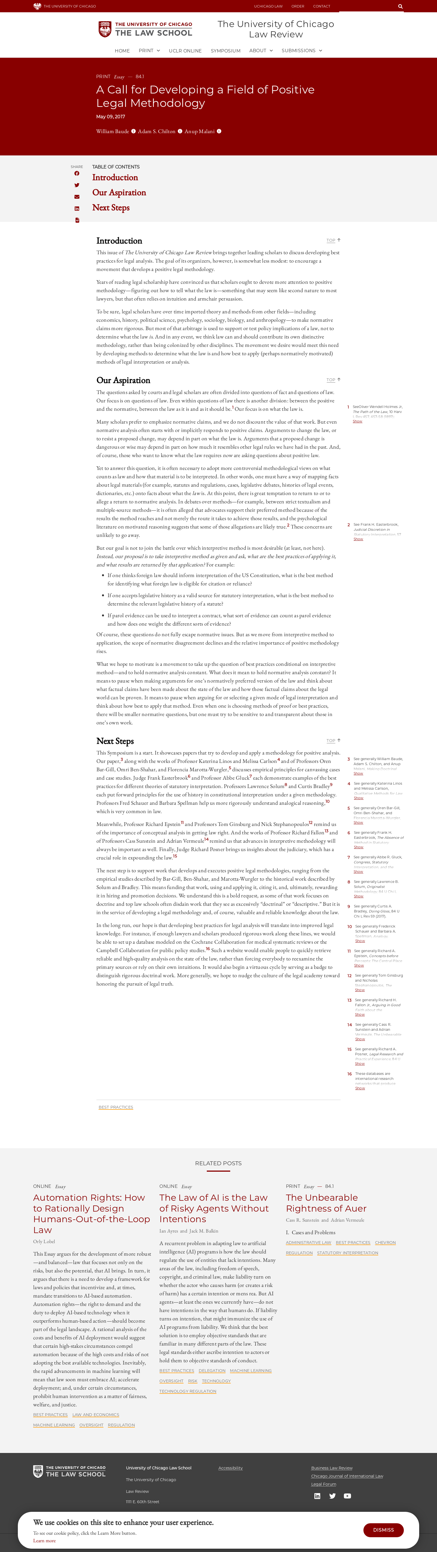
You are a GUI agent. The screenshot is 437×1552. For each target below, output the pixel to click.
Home (122, 51)
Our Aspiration (119, 192)
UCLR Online (185, 51)
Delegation (212, 1370)
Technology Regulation (187, 1391)
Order (298, 6)
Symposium (226, 51)
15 (175, 856)
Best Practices (116, 1107)
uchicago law (268, 6)
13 (327, 831)
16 (208, 949)
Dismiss (383, 1530)
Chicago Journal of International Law (347, 1476)
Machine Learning (54, 1425)
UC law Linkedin (317, 1495)
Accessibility (231, 1468)
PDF (77, 221)
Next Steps (111, 208)
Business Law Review (332, 1468)
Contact (321, 6)
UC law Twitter (332, 1495)
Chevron (385, 1243)
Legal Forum (323, 1484)
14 (206, 839)
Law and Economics (95, 1415)
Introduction (115, 177)
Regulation (121, 1425)
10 (328, 801)
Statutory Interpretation (347, 1253)
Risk (193, 1381)
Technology (216, 1381)
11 (182, 822)
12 (311, 822)
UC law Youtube (347, 1495)
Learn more (44, 1540)
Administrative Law (309, 1243)
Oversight (91, 1425)
